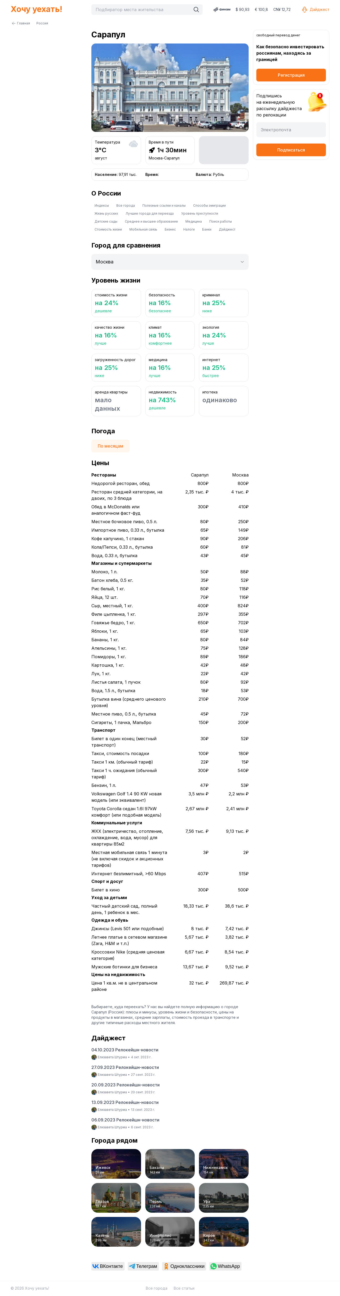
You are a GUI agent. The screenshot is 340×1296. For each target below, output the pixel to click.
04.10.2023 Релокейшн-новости (124, 1049)
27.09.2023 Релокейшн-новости (125, 1067)
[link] (108, 1266)
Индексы (102, 205)
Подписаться (291, 150)
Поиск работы (220, 221)
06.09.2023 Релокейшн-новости (125, 1119)
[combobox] (142, 10)
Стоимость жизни (108, 229)
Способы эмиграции (209, 205)
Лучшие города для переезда (150, 213)
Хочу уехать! (36, 9)
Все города (125, 205)
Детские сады (106, 221)
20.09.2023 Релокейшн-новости (125, 1084)
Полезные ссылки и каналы (164, 205)
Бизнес (170, 229)
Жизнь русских (106, 213)
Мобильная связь (143, 229)
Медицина (193, 221)
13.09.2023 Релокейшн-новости (125, 1102)
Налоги (189, 229)
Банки (206, 229)
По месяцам (110, 446)
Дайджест (315, 9)
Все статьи (184, 1288)
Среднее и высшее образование (151, 221)
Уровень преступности (199, 213)
